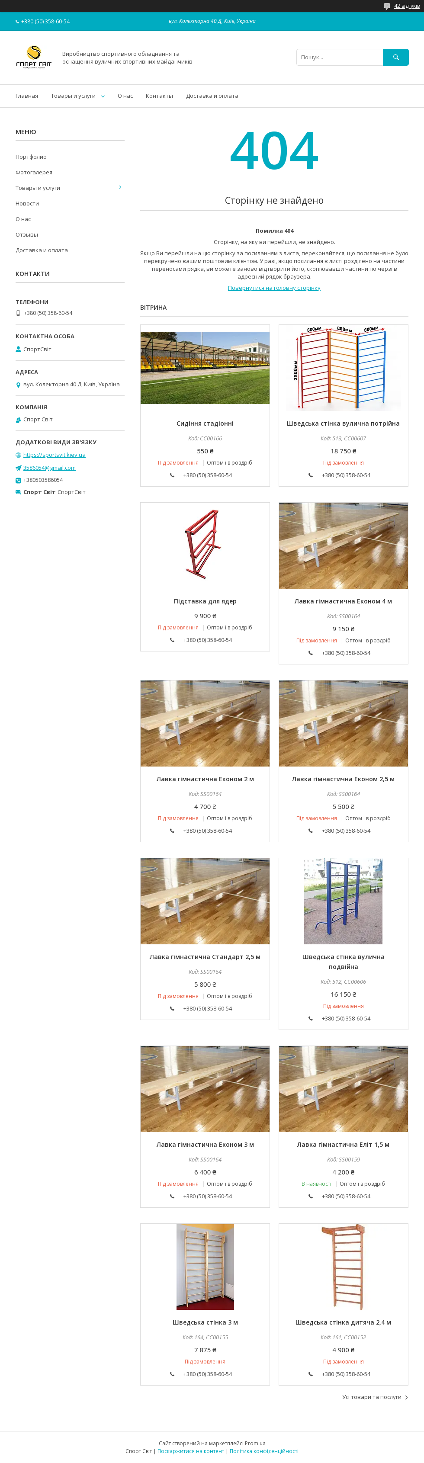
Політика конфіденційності (264, 1451)
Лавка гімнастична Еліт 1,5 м (343, 1144)
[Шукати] (396, 57)
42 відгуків (407, 6)
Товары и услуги (73, 95)
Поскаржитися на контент (190, 1451)
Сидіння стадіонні (205, 423)
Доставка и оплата (212, 95)
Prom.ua (255, 1443)
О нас (125, 95)
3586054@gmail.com (49, 467)
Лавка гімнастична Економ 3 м (205, 1144)
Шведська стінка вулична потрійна (343, 423)
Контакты (159, 95)
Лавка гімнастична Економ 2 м (205, 779)
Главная (27, 95)
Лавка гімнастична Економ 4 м (343, 601)
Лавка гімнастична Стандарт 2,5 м (205, 957)
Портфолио (31, 156)
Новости (27, 203)
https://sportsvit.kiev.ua (54, 454)
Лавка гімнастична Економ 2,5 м (343, 779)
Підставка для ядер (205, 601)
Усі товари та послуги (372, 1397)
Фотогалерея (34, 172)
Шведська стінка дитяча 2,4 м (343, 1322)
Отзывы (27, 234)
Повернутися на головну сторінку (274, 288)
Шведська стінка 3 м (205, 1322)
